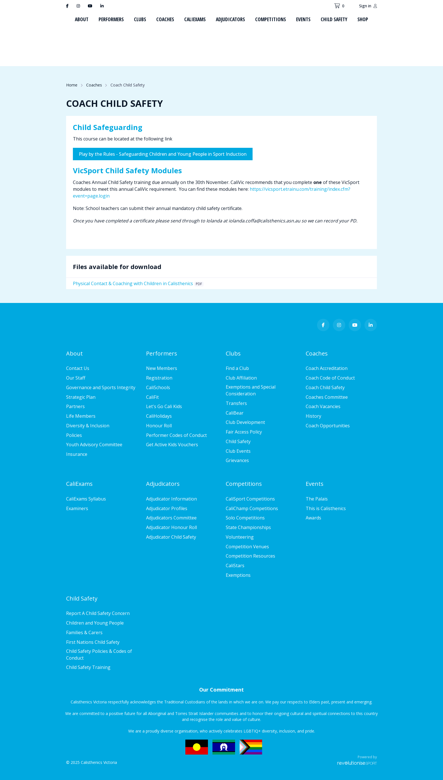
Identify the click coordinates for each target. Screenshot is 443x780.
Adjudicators (230, 19)
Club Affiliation (241, 378)
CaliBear (235, 413)
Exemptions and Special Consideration (250, 390)
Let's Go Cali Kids (164, 406)
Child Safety (334, 19)
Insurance (76, 454)
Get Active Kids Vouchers (172, 444)
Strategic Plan (80, 397)
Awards (313, 518)
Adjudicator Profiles (166, 508)
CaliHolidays (159, 416)
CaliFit (152, 397)
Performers (111, 19)
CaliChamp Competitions (252, 508)
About (81, 19)
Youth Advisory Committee (94, 444)
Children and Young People (95, 623)
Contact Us (77, 368)
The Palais (317, 499)
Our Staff (75, 378)
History (313, 416)
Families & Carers (84, 632)
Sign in (368, 5)
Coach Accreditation (327, 368)
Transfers (236, 403)
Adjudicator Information (171, 499)
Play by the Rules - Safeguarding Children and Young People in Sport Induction (163, 154)
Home (71, 85)
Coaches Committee (327, 397)
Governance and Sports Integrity (100, 387)
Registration (159, 378)
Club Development (245, 422)
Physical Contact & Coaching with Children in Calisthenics (133, 283)
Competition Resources (250, 556)
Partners (75, 406)
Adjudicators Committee (171, 518)
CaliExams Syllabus (86, 499)
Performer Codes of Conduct (176, 435)
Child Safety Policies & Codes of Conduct (99, 654)
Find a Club (237, 368)
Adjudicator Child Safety (171, 537)
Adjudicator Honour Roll (171, 527)
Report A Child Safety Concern (98, 613)
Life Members (80, 416)
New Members (161, 368)
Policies (74, 435)
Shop (362, 19)
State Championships (248, 527)
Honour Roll (159, 425)
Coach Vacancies (323, 406)
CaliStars (235, 565)
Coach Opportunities (328, 425)
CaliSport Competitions (250, 499)
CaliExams (195, 19)
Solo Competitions (245, 518)
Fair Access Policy (244, 432)
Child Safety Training (88, 667)
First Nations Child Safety (93, 642)
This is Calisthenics (326, 508)
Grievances (237, 460)
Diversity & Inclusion (87, 425)
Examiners (77, 508)
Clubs (140, 19)
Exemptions (238, 575)
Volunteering (240, 537)
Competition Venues (247, 546)
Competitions (270, 19)
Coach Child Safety (325, 387)
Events (303, 19)
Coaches (165, 19)
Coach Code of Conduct (330, 378)
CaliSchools (158, 387)
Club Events (238, 451)
